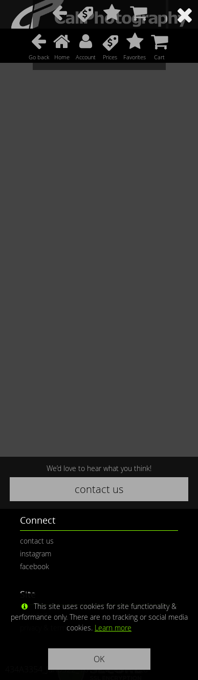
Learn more (113, 627)
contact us (99, 489)
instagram (35, 553)
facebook (34, 566)
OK (99, 659)
